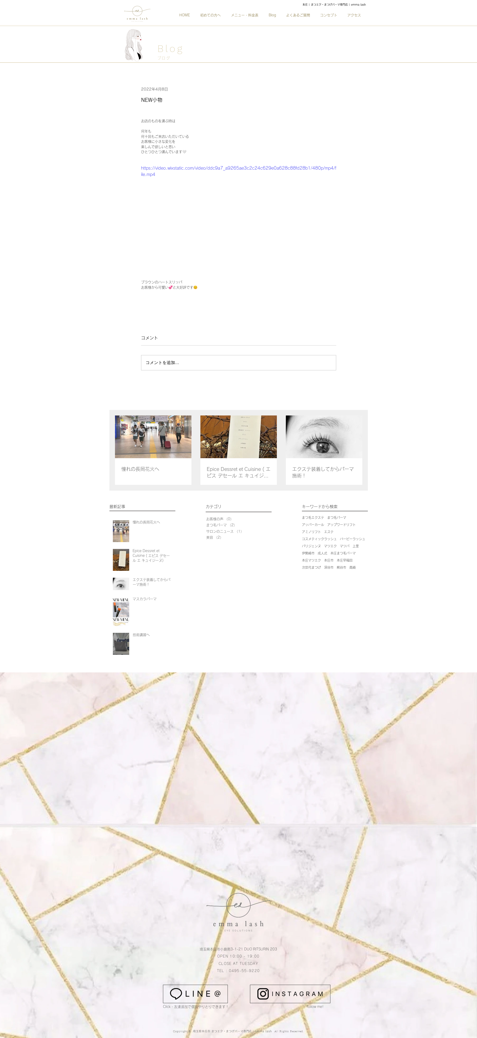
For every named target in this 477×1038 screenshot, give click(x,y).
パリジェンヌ (311, 546)
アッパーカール (313, 524)
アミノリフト (311, 531)
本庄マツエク (311, 560)
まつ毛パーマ (336, 517)
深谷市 (329, 567)
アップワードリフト (341, 524)
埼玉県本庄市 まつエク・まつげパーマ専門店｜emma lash (233, 1031)
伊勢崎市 (308, 553)
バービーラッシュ (352, 538)
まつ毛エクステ (313, 517)
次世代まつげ (311, 567)
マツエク (330, 546)
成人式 (322, 553)
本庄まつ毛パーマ (343, 553)
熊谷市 (341, 567)
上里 (356, 546)
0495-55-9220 (244, 971)
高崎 (352, 567)
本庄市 (329, 560)
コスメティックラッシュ (319, 538)
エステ (329, 531)
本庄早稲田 (345, 560)
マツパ (344, 546)
